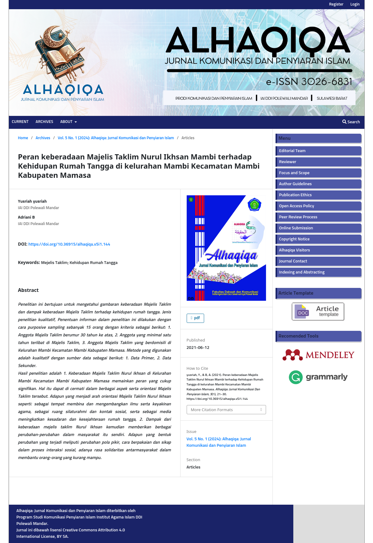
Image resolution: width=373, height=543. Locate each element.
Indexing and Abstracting (302, 272)
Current (20, 122)
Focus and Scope (294, 173)
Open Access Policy (296, 206)
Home (23, 138)
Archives (44, 122)
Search (351, 122)
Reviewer (287, 162)
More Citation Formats (212, 409)
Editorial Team (292, 151)
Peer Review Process (298, 217)
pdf (196, 318)
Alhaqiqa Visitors (294, 250)
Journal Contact (293, 261)
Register (336, 4)
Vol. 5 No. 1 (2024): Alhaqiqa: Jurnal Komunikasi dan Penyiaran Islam (116, 138)
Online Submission (296, 228)
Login (355, 4)
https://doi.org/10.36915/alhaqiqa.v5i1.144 (69, 244)
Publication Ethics (295, 195)
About (66, 122)
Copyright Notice (294, 239)
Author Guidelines (295, 184)
